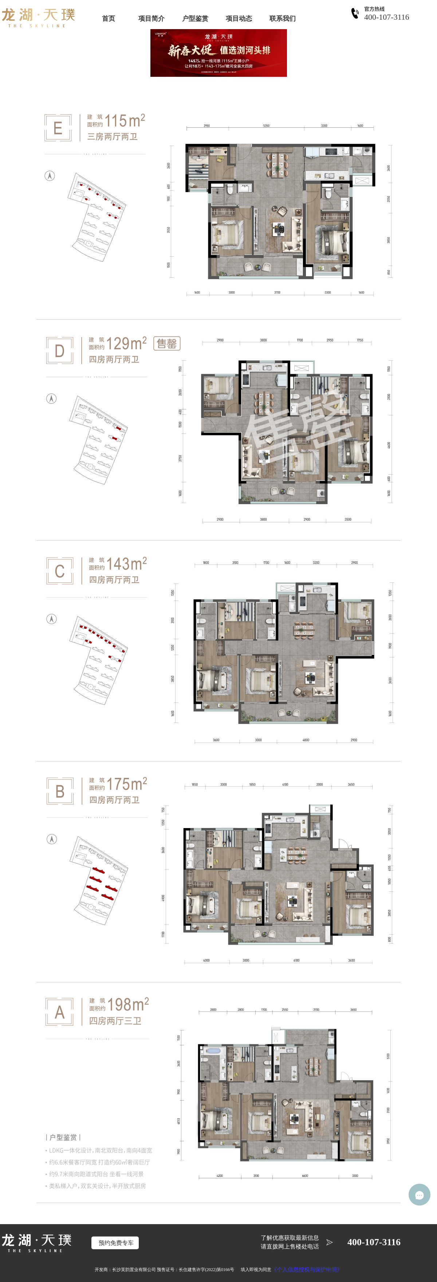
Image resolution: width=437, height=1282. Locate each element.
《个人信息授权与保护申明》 (306, 1270)
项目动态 (239, 18)
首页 (108, 18)
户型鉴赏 (195, 18)
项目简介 (151, 18)
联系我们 (282, 18)
